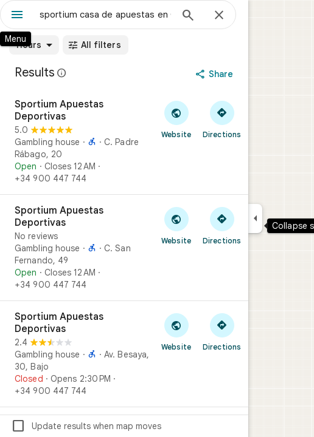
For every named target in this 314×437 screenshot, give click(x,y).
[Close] (219, 16)
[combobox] (105, 14)
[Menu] (17, 16)
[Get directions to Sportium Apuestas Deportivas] (222, 119)
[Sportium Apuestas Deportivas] (124, 141)
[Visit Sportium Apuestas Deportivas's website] (176, 119)
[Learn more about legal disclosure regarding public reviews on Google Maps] (62, 73)
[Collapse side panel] (255, 218)
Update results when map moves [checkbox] (86, 426)
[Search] (188, 16)
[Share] (216, 74)
